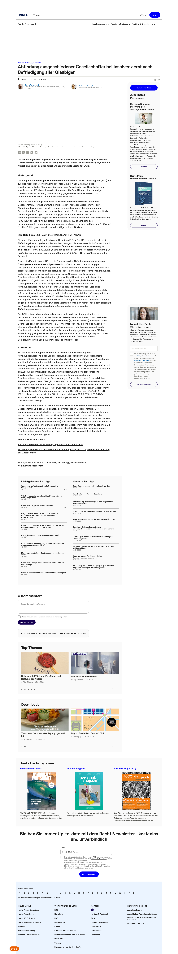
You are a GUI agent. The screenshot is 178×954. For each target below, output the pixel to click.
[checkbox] (19, 617)
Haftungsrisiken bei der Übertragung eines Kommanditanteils (50, 444)
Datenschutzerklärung (142, 360)
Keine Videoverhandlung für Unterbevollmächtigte (94, 519)
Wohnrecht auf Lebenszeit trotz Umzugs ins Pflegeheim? (39, 487)
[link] (20, 23)
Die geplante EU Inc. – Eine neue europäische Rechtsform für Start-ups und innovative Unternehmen (40, 515)
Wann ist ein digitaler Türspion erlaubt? (37, 506)
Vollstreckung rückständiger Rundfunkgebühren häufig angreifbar (41, 497)
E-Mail (63, 847)
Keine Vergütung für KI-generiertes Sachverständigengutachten (87, 557)
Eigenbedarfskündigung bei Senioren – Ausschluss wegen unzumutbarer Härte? (42, 544)
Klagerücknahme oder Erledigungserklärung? (40, 535)
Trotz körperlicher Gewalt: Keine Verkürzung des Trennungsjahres (93, 538)
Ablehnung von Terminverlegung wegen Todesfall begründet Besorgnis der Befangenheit (93, 567)
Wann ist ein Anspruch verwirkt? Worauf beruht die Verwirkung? (42, 564)
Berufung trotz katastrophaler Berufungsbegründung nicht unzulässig (95, 547)
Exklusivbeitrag (79, 654)
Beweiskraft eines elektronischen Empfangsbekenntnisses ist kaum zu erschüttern (93, 528)
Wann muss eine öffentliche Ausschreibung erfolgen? (43, 573)
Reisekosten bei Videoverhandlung (87, 494)
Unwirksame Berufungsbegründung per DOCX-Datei (94, 511)
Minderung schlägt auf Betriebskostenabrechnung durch (42, 554)
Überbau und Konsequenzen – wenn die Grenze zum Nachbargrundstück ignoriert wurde (43, 526)
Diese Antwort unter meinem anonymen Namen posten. (44, 617)
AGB (138, 356)
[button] (37, 15)
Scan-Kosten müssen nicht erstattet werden (91, 486)
